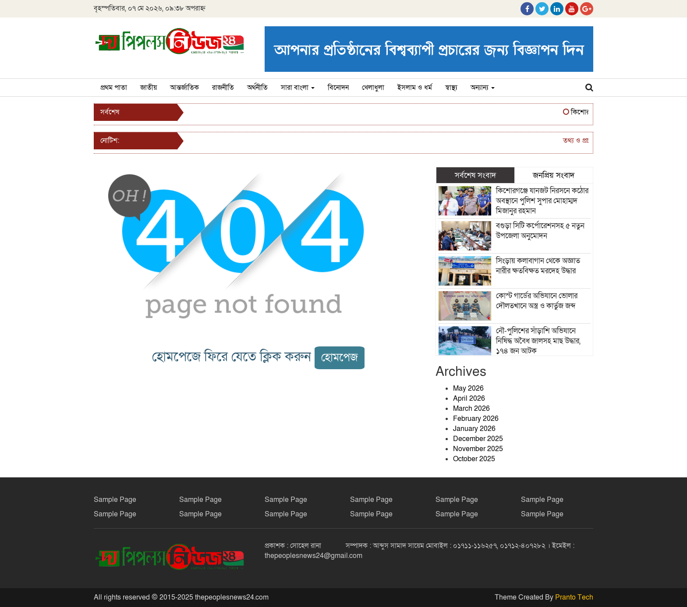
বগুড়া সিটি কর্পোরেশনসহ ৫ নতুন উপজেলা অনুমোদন (540, 231)
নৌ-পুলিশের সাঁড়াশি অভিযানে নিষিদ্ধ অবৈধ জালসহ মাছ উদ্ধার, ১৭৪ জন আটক (538, 341)
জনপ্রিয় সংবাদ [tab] (553, 175)
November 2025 (478, 449)
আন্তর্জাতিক (184, 87)
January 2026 (474, 429)
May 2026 (468, 388)
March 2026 (471, 408)
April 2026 (469, 398)
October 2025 (474, 459)
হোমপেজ (339, 357)
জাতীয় (148, 87)
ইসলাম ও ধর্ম (414, 87)
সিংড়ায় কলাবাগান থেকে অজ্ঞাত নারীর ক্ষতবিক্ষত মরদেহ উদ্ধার (538, 266)
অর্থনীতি (257, 87)
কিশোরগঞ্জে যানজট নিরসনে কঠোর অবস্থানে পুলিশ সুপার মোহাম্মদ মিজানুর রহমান (542, 201)
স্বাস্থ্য (451, 87)
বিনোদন (338, 87)
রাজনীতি (223, 87)
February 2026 (476, 418)
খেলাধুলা (373, 87)
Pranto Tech (574, 597)
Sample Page (115, 500)
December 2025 (478, 439)
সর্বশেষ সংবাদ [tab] (475, 175)
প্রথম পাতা (113, 87)
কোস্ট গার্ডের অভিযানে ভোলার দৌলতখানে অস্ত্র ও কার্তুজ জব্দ (536, 301)
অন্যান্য (483, 87)
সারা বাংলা (298, 87)
